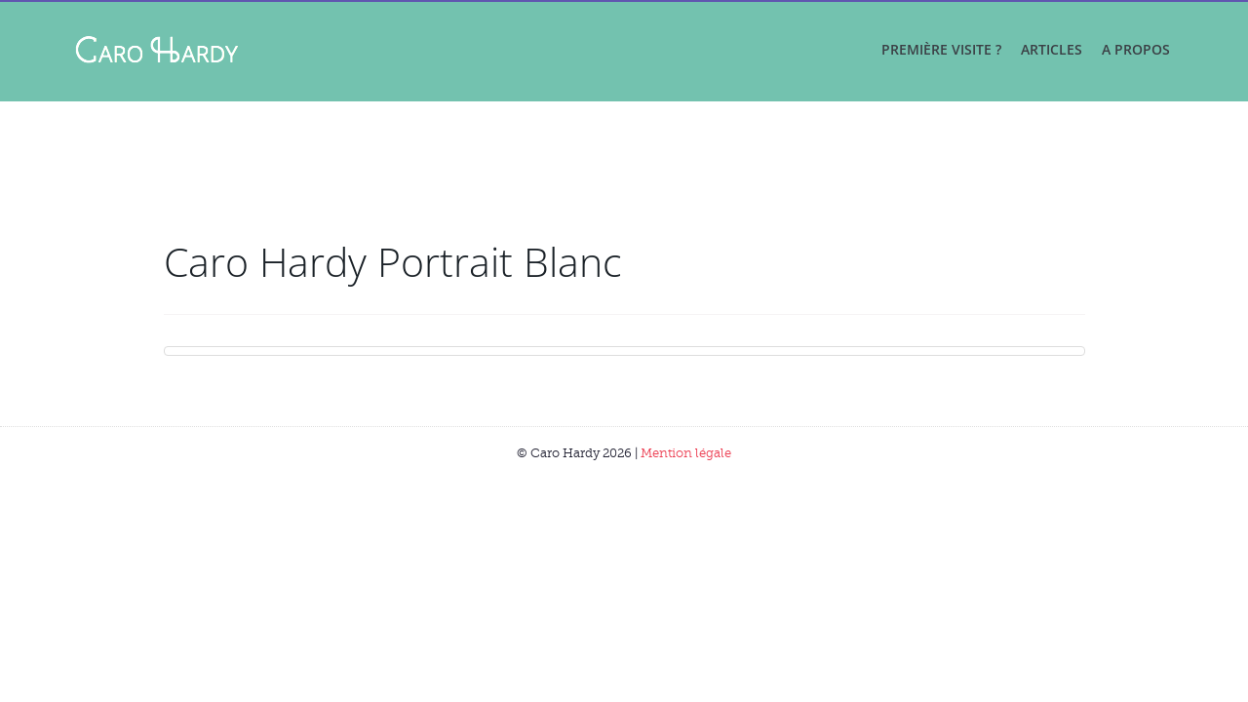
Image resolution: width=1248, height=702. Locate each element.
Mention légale (686, 453)
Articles (1051, 49)
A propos (1136, 49)
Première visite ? (941, 49)
